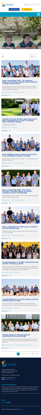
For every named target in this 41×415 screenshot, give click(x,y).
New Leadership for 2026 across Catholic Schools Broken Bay (19, 227)
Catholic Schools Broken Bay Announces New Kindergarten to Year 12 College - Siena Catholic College (19, 120)
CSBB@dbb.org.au (10, 379)
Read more (4, 95)
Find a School (14, 9)
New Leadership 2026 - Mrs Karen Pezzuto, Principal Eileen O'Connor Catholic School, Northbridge (17, 191)
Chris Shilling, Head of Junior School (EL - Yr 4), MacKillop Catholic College (19, 155)
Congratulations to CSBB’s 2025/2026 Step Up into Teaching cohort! (20, 263)
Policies (22, 409)
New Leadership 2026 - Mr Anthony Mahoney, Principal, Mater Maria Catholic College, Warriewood (19, 82)
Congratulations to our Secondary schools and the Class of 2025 (20, 300)
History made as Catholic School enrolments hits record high (16, 335)
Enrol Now (26, 9)
